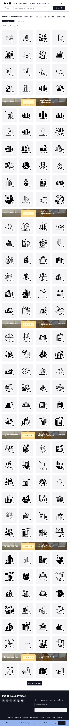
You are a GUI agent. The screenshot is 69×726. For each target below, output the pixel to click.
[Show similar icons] (13, 41)
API (30, 3)
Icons (20, 3)
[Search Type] (8, 8)
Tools (33, 3)
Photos (25, 3)
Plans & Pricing (41, 3)
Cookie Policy (25, 723)
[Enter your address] (50, 704)
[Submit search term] (59, 8)
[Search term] (33, 8)
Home (15, 3)
